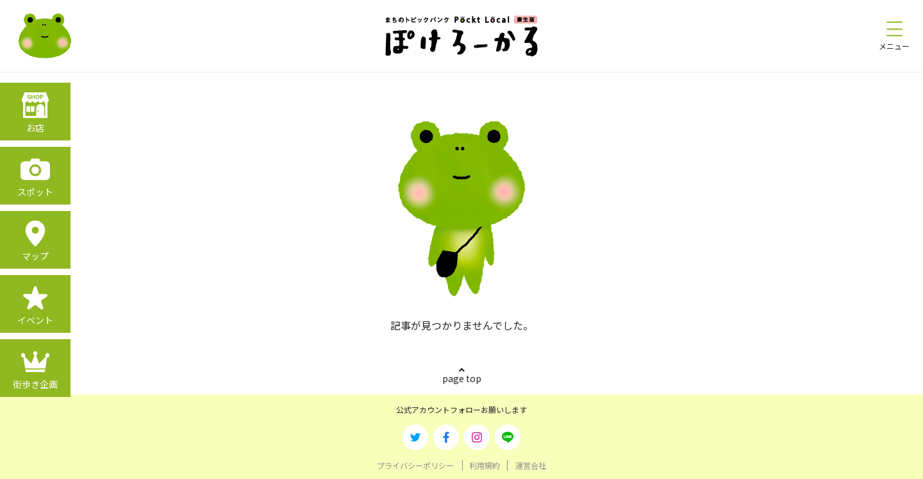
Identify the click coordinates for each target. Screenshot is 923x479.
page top (461, 378)
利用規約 (484, 465)
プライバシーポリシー (415, 465)
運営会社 (530, 465)
